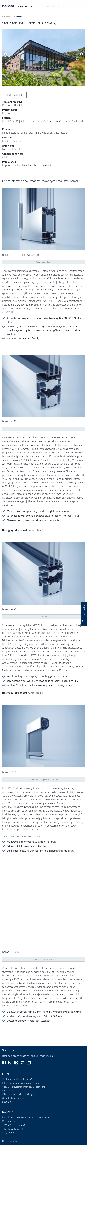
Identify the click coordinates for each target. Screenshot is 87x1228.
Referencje (6, 17)
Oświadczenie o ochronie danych (18, 1094)
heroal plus (34, 530)
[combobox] (61, 6)
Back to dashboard (14, 94)
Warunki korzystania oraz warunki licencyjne (23, 1086)
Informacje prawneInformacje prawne (20, 1082)
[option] (43, 57)
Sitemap (6, 1101)
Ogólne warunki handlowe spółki (18, 1079)
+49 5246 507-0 (14, 1128)
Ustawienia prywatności (13, 1098)
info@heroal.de (9, 1132)
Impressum (7, 1090)
